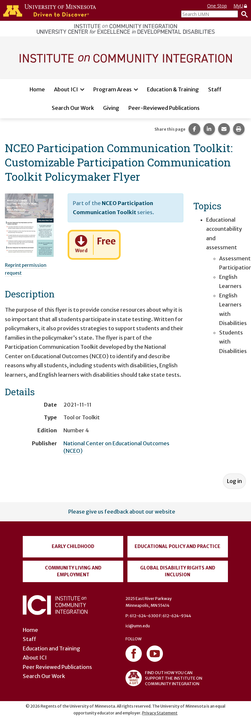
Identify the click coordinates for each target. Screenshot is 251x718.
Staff (214, 89)
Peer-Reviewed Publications (164, 108)
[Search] (243, 14)
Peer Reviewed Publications (57, 667)
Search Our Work (73, 108)
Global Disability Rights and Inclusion (177, 571)
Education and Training (51, 648)
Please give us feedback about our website (121, 511)
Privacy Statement (160, 713)
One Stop (217, 6)
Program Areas (112, 89)
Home (37, 89)
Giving (111, 108)
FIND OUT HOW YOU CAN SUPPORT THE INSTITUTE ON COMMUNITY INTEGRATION (164, 678)
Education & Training (173, 89)
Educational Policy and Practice (177, 546)
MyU (240, 6)
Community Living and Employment (73, 571)
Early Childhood (73, 546)
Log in (234, 481)
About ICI (66, 89)
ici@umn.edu (138, 625)
